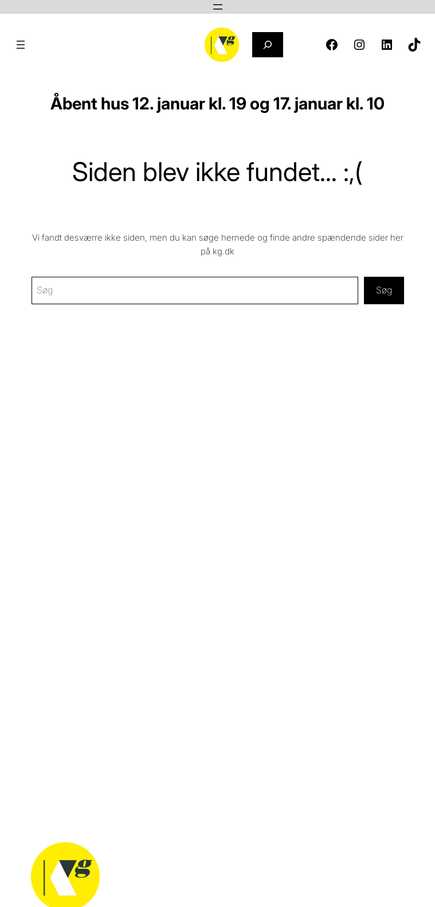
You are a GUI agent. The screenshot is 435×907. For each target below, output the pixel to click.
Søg (384, 290)
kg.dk (223, 251)
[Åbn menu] (218, 7)
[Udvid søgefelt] (267, 44)
